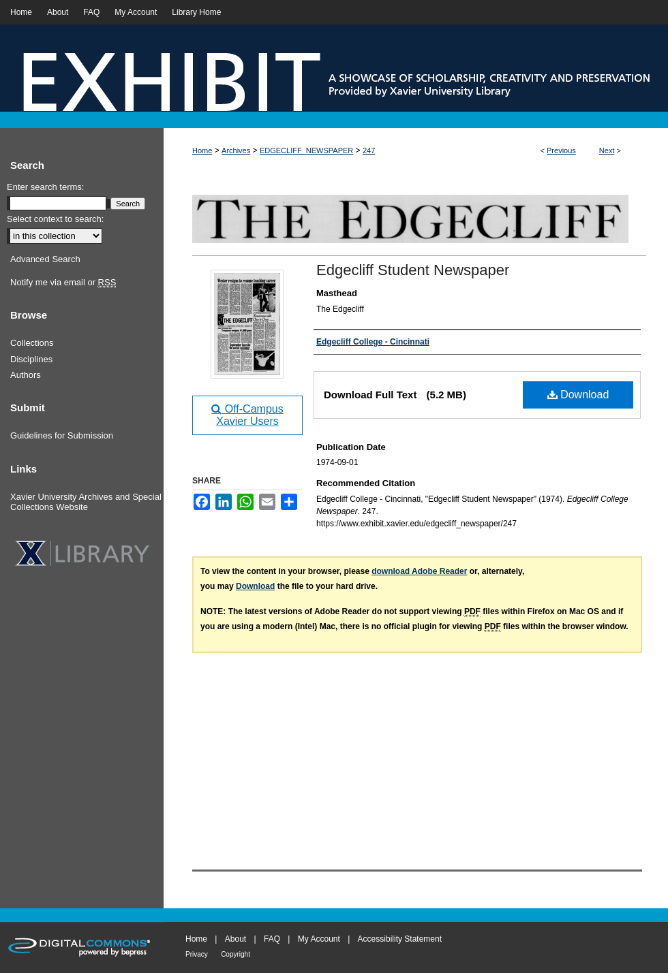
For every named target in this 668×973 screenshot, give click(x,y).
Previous (561, 150)
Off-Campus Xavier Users (247, 415)
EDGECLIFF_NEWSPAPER (306, 150)
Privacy (196, 954)
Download (578, 394)
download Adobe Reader (419, 571)
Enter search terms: (45, 187)
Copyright (235, 954)
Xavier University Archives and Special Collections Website (86, 502)
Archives (236, 150)
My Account (319, 939)
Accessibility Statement (400, 939)
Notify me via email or (63, 282)
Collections (32, 343)
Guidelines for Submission (61, 435)
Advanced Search (45, 259)
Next (607, 150)
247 (369, 150)
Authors (25, 375)
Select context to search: (55, 219)
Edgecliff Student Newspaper (412, 269)
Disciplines (31, 359)
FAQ (272, 939)
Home (202, 150)
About (235, 939)
